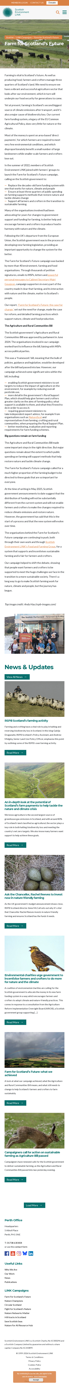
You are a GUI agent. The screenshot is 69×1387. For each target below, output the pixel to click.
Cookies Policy (34, 1365)
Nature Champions (14, 1300)
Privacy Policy (34, 1361)
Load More (32, 1205)
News (7, 1277)
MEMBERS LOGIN (19, 2)
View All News (15, 676)
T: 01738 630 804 (13, 1242)
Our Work (10, 1273)
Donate (52, 2)
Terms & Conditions (34, 1357)
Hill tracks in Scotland (15, 1317)
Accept (36, 1380)
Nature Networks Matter (17, 1313)
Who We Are (11, 1269)
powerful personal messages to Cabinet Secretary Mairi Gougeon (31, 279)
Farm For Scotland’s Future (18, 1296)
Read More (13, 752)
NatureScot (35, 417)
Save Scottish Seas (13, 1321)
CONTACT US (37, 2)
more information (40, 1376)
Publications (11, 1282)
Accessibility (34, 1368)
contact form (20, 1246)
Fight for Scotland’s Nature (18, 1309)
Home (15, 12)
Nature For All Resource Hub (19, 1325)
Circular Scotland (13, 1304)
